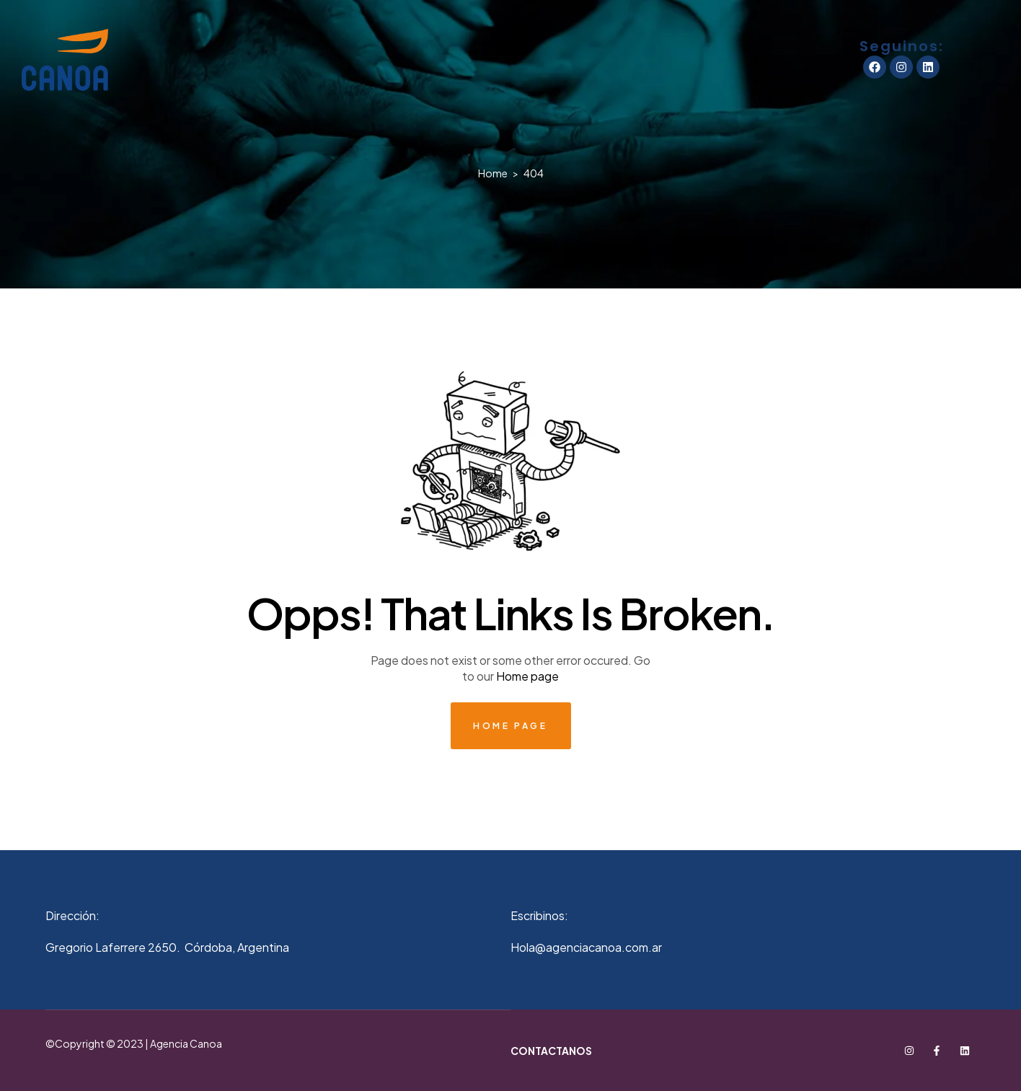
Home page (527, 676)
